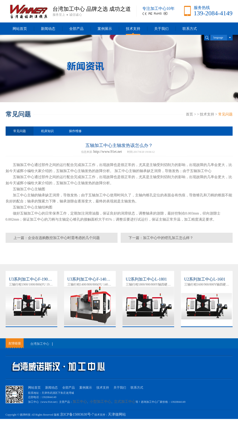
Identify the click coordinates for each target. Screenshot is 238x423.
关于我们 (161, 29)
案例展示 (105, 29)
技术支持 (133, 29)
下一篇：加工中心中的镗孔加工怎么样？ (161, 238)
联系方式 (189, 29)
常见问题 (225, 114)
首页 (189, 114)
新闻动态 (48, 29)
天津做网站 (117, 414)
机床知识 (47, 131)
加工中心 (27, 165)
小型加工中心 (100, 401)
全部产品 (76, 29)
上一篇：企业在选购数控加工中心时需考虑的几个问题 (56, 238)
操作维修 (75, 131)
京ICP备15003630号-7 (77, 414)
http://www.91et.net (107, 151)
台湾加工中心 (39, 343)
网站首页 (20, 29)
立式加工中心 (125, 401)
